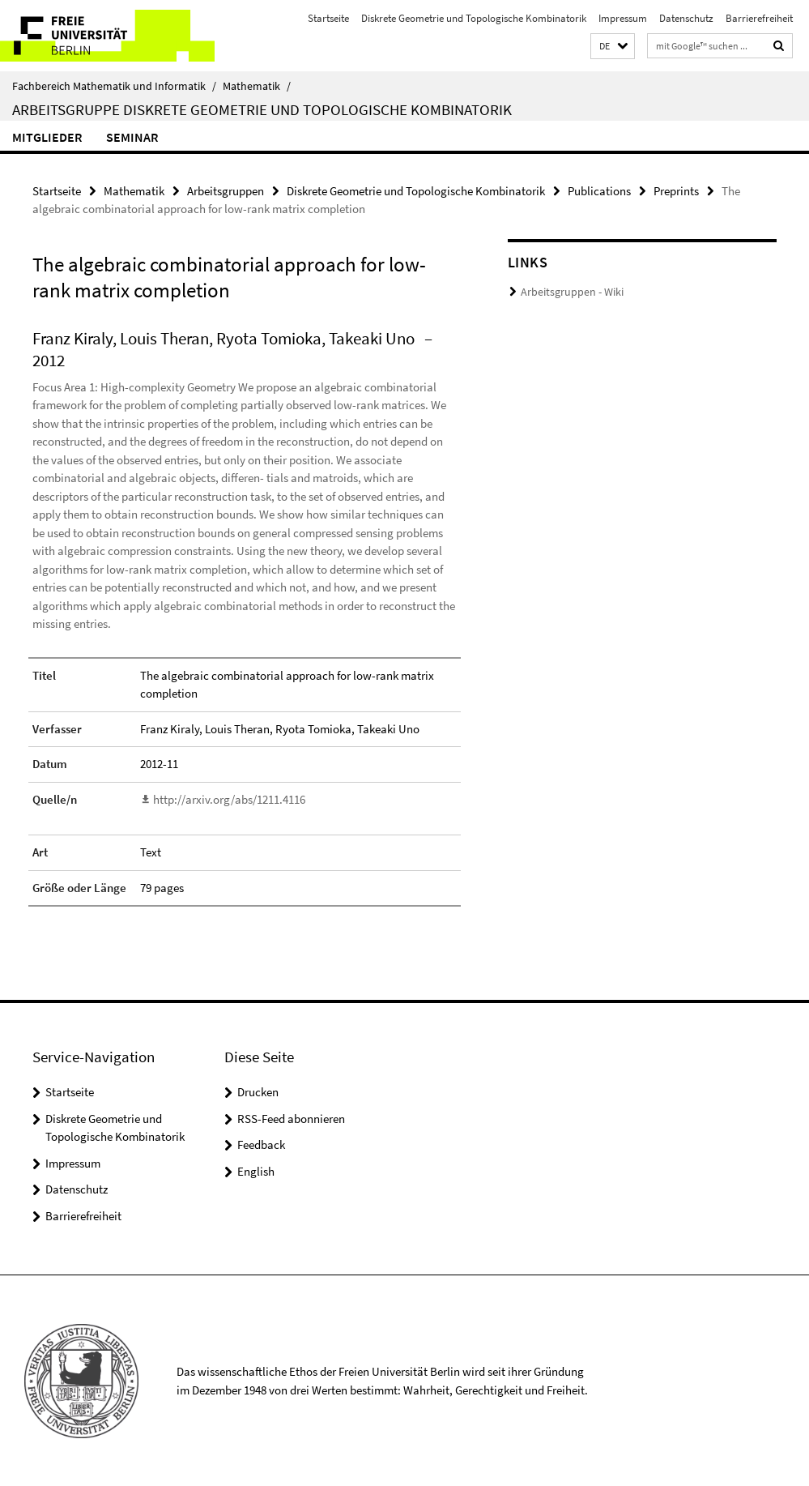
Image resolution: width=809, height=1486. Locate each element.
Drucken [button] (258, 1091)
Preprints (676, 191)
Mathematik (257, 86)
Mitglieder (47, 137)
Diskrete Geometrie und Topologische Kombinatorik (473, 18)
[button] (612, 46)
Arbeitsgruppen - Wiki (567, 292)
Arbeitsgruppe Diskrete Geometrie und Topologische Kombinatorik (262, 109)
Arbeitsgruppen (225, 191)
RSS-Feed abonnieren (291, 1117)
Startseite (328, 18)
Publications (599, 191)
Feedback (261, 1143)
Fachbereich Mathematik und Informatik (114, 86)
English (256, 1170)
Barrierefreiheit (759, 18)
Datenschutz (686, 18)
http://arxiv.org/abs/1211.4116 (229, 799)
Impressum (622, 18)
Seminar (132, 137)
